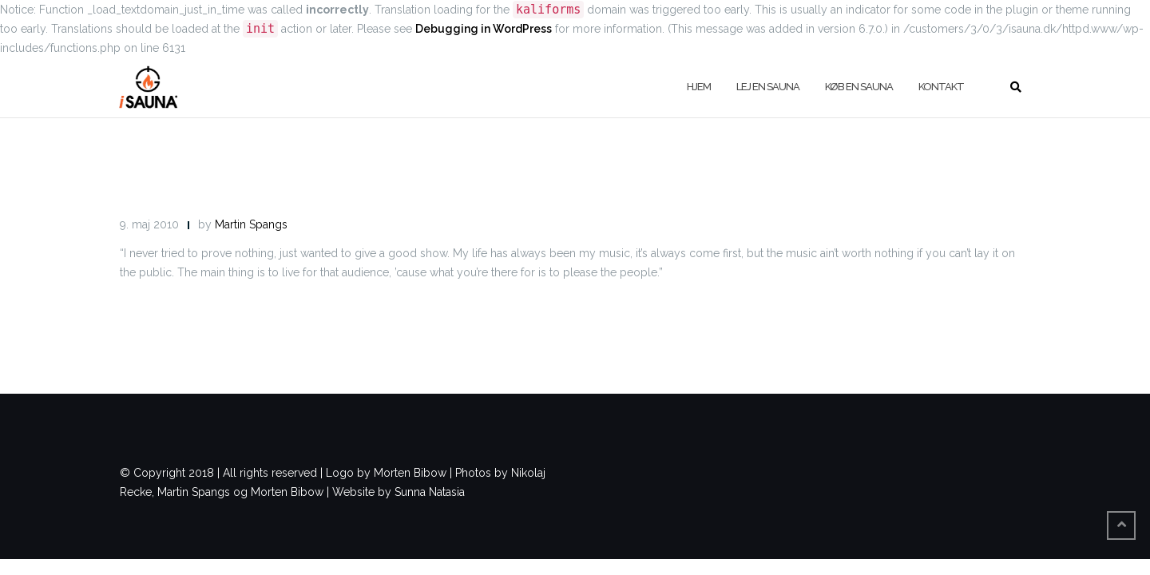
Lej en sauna (767, 87)
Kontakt (941, 87)
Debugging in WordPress (483, 28)
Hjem (699, 87)
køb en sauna (859, 87)
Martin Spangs (251, 224)
